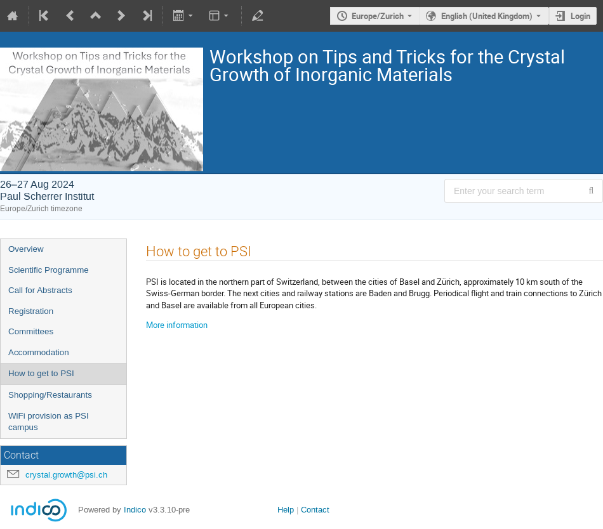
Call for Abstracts (40, 290)
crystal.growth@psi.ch (66, 474)
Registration (30, 311)
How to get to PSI (41, 373)
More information (177, 324)
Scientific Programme (48, 270)
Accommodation (38, 352)
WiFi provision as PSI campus (48, 422)
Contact (315, 509)
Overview (26, 249)
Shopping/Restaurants (50, 395)
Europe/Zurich (378, 16)
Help (285, 509)
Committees (30, 331)
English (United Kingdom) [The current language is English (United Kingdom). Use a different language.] (487, 16)
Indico (135, 509)
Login (580, 16)
